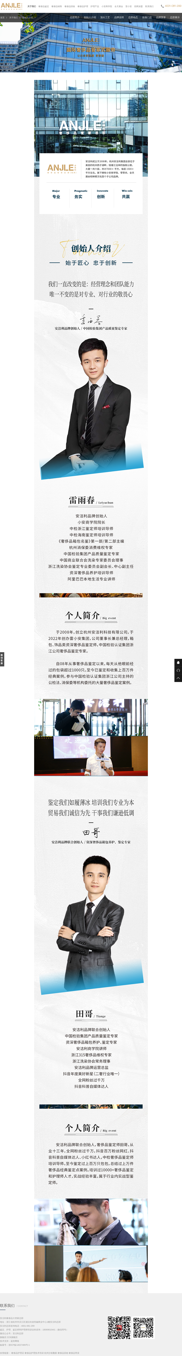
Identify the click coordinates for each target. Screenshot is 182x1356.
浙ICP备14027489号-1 (19, 1345)
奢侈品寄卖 (74, 1353)
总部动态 (133, 17)
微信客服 (2, 659)
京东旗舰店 (12, 1337)
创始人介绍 (27, 17)
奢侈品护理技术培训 (34, 1353)
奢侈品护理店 (17, 1353)
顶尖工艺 (105, 17)
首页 (2, 17)
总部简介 (75, 17)
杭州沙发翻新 (50, 1353)
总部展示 (175, 17)
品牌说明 (119, 17)
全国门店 (147, 17)
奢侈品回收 (63, 1353)
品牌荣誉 (161, 17)
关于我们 (13, 17)
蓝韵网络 (15, 1341)
